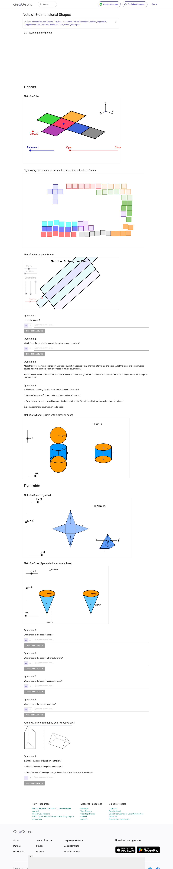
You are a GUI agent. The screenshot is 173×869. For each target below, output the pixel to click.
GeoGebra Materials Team (52, 25)
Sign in (154, 4)
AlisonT (67, 25)
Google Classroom (108, 4)
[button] (34, 331)
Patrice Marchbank (81, 22)
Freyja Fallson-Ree (32, 25)
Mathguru (75, 25)
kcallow (93, 22)
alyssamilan (37, 22)
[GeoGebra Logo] (22, 4)
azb (44, 22)
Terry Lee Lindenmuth (63, 22)
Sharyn (50, 22)
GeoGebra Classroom (134, 4)
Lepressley (101, 22)
